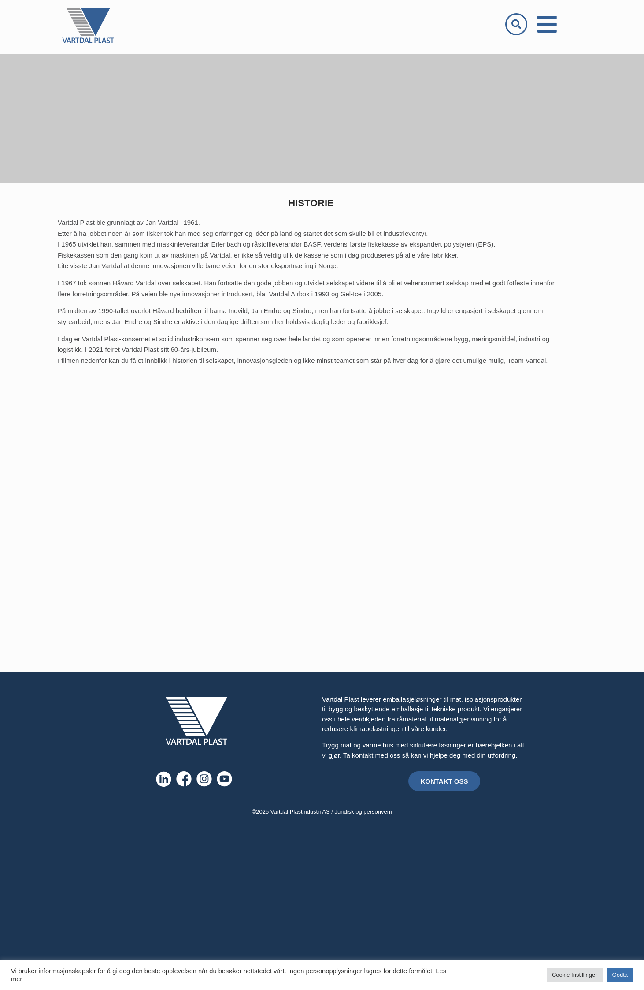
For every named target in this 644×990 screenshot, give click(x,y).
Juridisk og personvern (363, 811)
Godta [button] (620, 974)
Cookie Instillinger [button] (574, 974)
